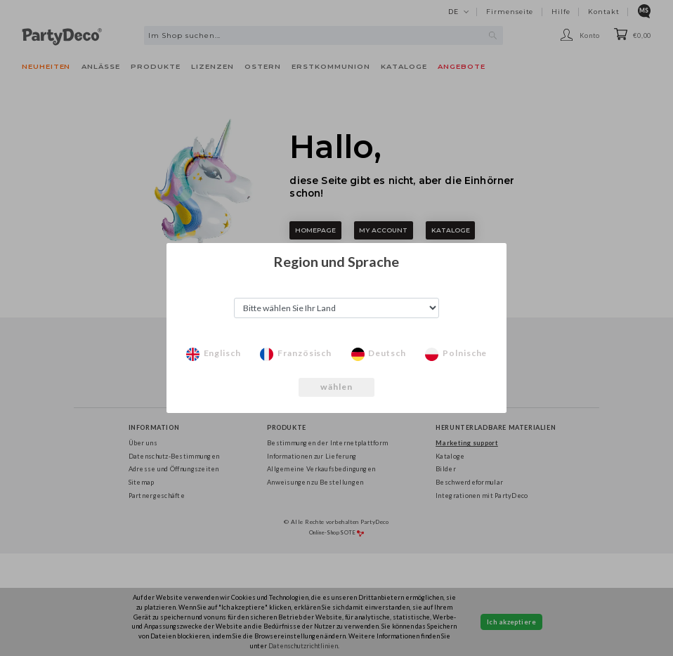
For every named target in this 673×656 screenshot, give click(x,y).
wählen (336, 386)
